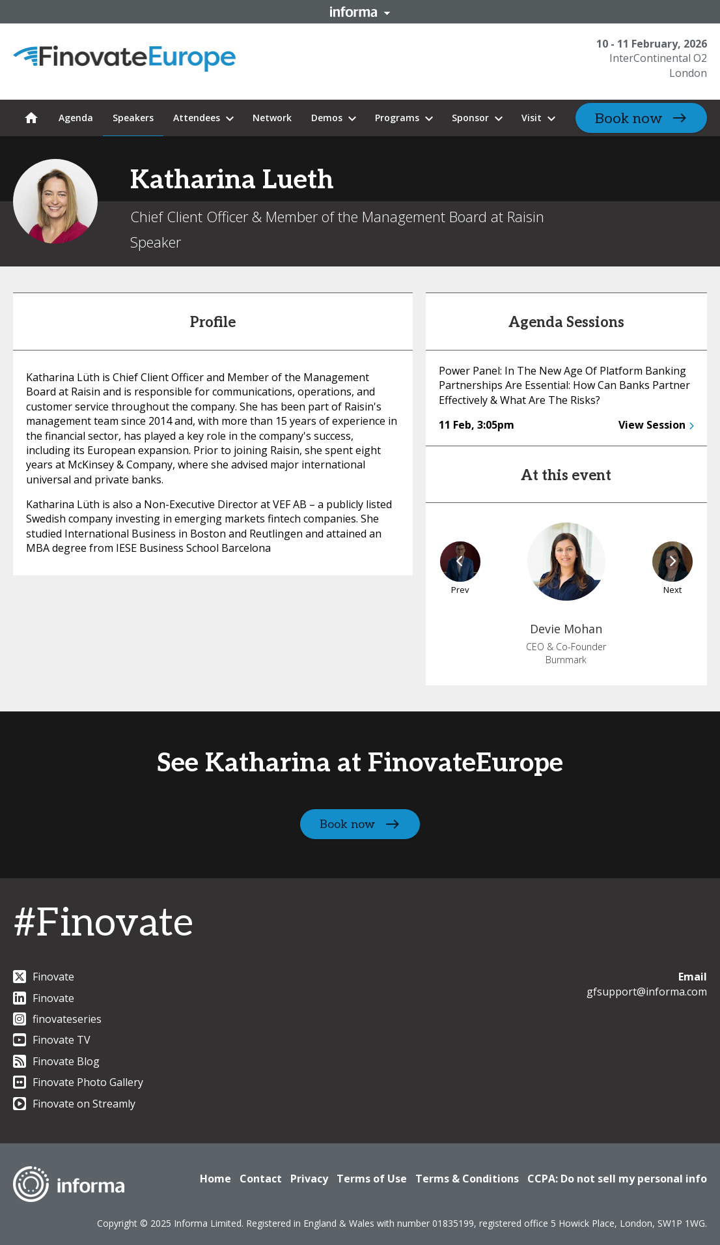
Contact (261, 1178)
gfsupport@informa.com (647, 991)
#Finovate (103, 923)
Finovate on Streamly (74, 1103)
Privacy (309, 1178)
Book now (628, 118)
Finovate (43, 976)
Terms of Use (372, 1178)
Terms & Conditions (467, 1178)
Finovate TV (51, 1040)
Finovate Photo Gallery (78, 1082)
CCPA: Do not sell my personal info (617, 1178)
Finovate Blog (56, 1061)
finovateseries (57, 1019)
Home (215, 1178)
